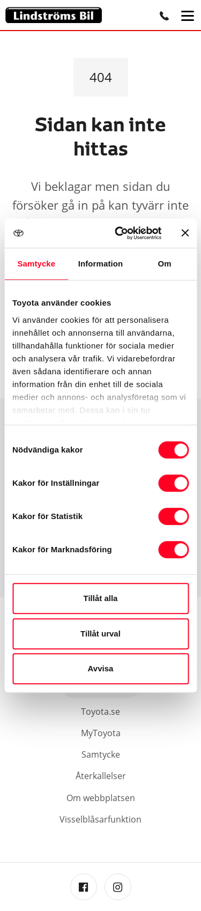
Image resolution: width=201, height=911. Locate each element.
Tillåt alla (101, 598)
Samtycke (100, 754)
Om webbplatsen (100, 798)
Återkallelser (101, 776)
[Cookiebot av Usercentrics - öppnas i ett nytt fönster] (119, 233)
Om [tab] (165, 263)
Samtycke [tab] (36, 263)
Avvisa (101, 668)
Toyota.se (100, 711)
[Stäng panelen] (185, 232)
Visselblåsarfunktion (100, 819)
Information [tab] (100, 263)
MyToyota (101, 733)
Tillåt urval (100, 633)
